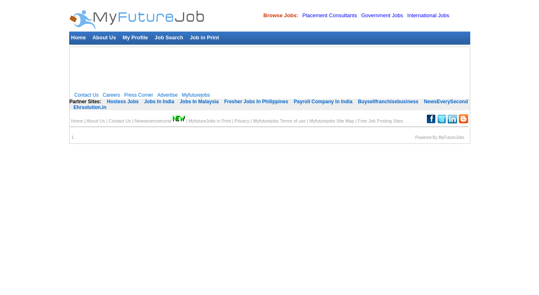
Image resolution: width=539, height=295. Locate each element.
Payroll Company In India (323, 101)
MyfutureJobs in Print (210, 120)
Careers (111, 95)
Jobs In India (159, 101)
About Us (104, 37)
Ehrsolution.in (90, 107)
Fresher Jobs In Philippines (256, 101)
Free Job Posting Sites (380, 120)
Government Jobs (382, 15)
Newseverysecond (160, 120)
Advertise (167, 95)
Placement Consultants (329, 15)
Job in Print (204, 37)
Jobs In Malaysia (199, 101)
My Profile (135, 37)
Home (78, 37)
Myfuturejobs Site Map (331, 120)
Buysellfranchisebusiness (388, 101)
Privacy (242, 120)
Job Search (169, 37)
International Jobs (428, 15)
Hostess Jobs (123, 101)
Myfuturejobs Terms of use (279, 120)
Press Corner (138, 95)
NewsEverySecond (446, 101)
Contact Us (86, 95)
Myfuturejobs (196, 95)
